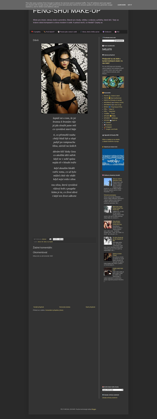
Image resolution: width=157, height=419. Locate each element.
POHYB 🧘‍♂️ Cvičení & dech (112, 96)
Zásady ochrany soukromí (109, 397)
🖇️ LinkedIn (107, 122)
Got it (130, 5)
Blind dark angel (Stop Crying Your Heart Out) (118, 208)
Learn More (122, 5)
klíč (42, 241)
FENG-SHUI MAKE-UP (67, 10)
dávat (39, 241)
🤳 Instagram (108, 127)
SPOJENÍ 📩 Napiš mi (110, 120)
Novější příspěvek (38, 307)
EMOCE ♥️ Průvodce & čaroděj (113, 100)
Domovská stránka (64, 307)
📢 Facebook (108, 125)
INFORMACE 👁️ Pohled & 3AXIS (114, 102)
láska (45, 241)
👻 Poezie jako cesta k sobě (67, 32)
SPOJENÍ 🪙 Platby (109, 116)
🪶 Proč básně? (49, 32)
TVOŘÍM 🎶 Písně (109, 113)
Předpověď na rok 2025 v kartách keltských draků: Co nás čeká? (112, 61)
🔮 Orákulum (106, 32)
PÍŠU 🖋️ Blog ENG (109, 111)
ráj (48, 241)
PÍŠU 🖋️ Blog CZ (109, 109)
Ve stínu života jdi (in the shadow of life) (118, 239)
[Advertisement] (116, 300)
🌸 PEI (117, 32)
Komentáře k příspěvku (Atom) (54, 310)
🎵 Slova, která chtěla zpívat (89, 32)
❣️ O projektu (35, 32)
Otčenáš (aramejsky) (110, 195)
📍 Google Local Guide (110, 129)
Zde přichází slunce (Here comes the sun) (117, 223)
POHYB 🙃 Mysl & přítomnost (112, 98)
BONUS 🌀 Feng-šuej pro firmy (113, 107)
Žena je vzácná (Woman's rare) (117, 179)
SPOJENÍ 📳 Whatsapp (111, 118)
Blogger (94, 409)
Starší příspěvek (90, 307)
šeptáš (51, 241)
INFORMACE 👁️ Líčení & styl (112, 105)
